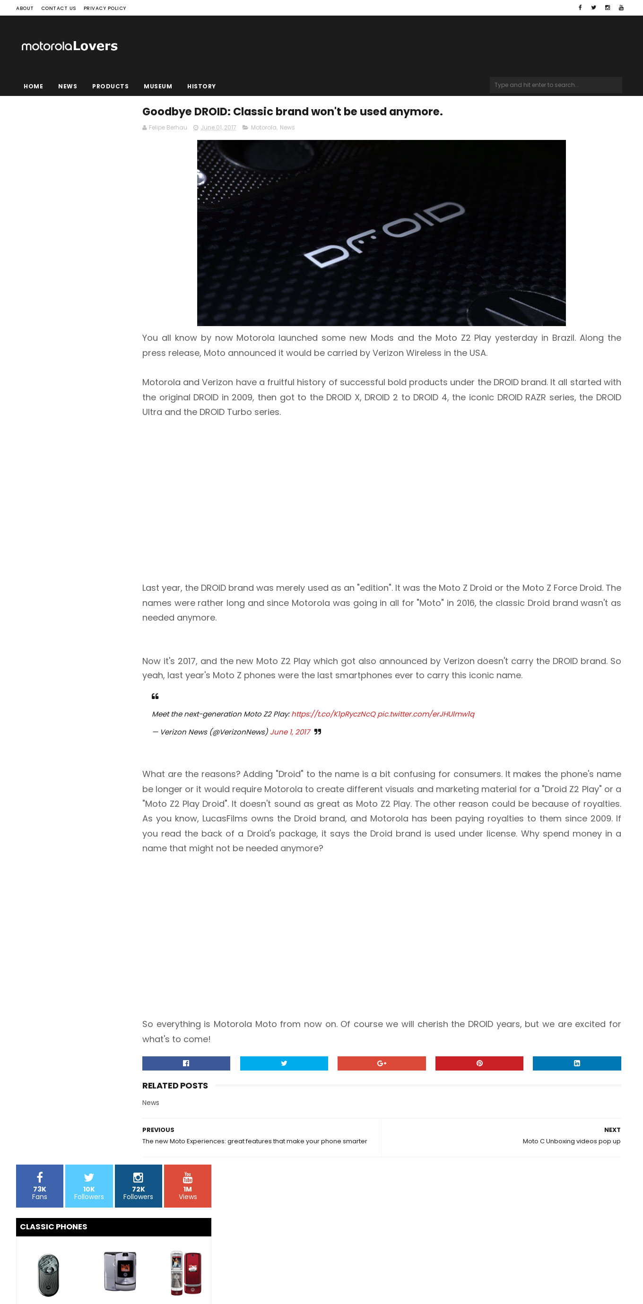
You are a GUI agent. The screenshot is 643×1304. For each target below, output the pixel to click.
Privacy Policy (105, 8)
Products (110, 86)
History (201, 86)
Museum (158, 86)
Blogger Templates (136, 1268)
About (25, 8)
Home (33, 86)
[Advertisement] (424, 518)
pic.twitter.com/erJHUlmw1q (513, 746)
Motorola (351, 131)
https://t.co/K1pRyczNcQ (421, 746)
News (67, 86)
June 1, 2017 (377, 764)
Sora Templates (75, 1268)
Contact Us (59, 8)
